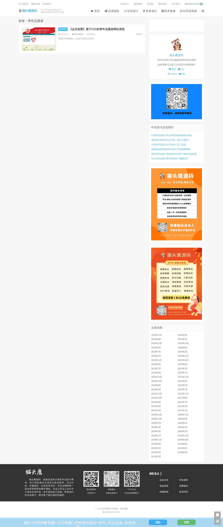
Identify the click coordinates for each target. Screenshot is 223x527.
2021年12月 (156, 394)
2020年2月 (183, 431)
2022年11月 (183, 377)
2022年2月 (156, 389)
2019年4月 (156, 452)
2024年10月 (183, 343)
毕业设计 (131, 11)
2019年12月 (183, 435)
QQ (181, 69)
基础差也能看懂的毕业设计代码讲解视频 (170, 149)
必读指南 (111, 11)
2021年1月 (183, 410)
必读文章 (164, 480)
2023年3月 (183, 368)
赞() (139, 34)
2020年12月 (156, 414)
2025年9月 (183, 335)
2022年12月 (156, 377)
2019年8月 (183, 444)
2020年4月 (183, 427)
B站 (182, 74)
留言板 (150, 4)
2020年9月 (183, 419)
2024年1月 (156, 356)
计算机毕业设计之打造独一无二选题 (168, 144)
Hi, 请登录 (23, 4)
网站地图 (124, 509)
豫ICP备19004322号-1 (111, 512)
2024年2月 (183, 352)
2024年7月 (156, 352)
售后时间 (183, 492)
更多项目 (150, 11)
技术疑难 (168, 11)
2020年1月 (156, 435)
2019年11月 (156, 440)
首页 (95, 11)
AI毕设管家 (188, 11)
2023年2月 (156, 373)
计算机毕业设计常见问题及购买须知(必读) (171, 135)
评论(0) (91, 34)
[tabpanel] (176, 57)
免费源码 (63, 29)
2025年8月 (156, 339)
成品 (157, 522)
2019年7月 (156, 448)
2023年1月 (183, 373)
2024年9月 (156, 347)
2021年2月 (156, 410)
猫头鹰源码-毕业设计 (28, 11)
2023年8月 (183, 364)
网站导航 (162, 4)
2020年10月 (156, 419)
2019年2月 (156, 456)
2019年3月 (183, 452)
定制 (186, 522)
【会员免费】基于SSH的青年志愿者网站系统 (97, 29)
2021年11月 (183, 394)
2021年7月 (183, 402)
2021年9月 (183, 398)
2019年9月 (156, 444)
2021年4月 (156, 406)
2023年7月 (156, 368)
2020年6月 (183, 423)
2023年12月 (183, 356)
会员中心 (124, 4)
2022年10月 (156, 381)
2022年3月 (183, 385)
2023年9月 (156, 364)
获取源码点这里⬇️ (195, 4)
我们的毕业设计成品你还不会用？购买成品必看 (174, 154)
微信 (173, 69)
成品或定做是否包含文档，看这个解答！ (170, 140)
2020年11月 (183, 414)
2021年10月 (156, 398)
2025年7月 (183, 339)
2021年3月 (183, 406)
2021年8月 (156, 402)
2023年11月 (156, 360)
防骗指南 (164, 492)
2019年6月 (183, 448)
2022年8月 (156, 385)
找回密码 (138, 4)
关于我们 (175, 4)
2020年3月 (156, 431)
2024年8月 (183, 347)
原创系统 (164, 486)
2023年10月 (183, 360)
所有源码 (183, 480)
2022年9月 (183, 381)
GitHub (173, 74)
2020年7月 (156, 423)
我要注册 (35, 4)
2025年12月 (156, 335)
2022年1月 (183, 389)
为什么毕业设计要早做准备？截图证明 (169, 158)
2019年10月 (183, 440)
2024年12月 (156, 343)
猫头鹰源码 (177, 55)
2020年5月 (156, 427)
